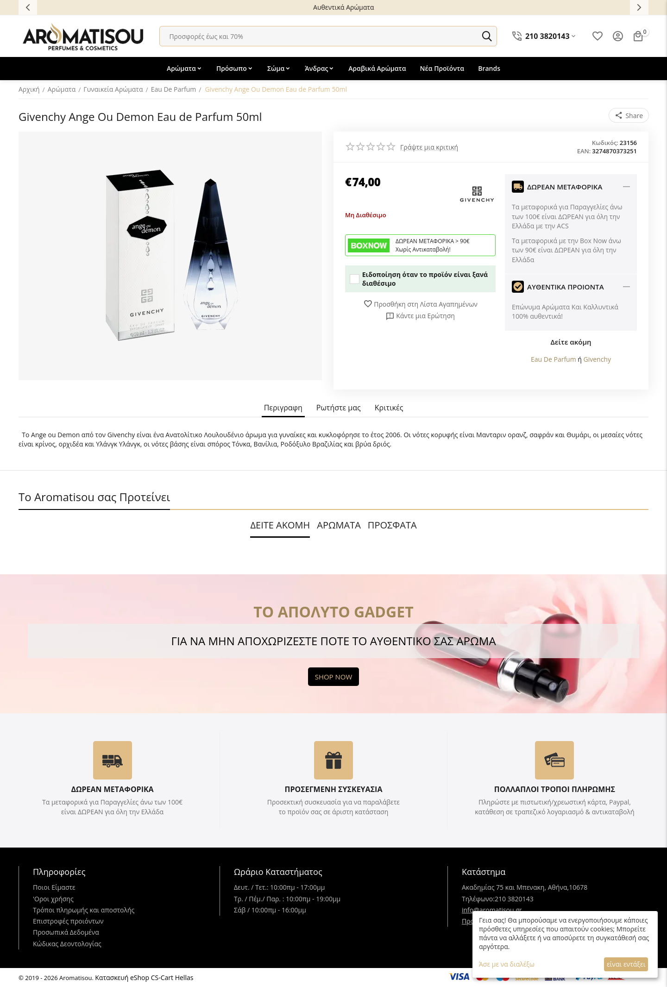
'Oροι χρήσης (53, 898)
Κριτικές (389, 408)
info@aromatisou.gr (492, 909)
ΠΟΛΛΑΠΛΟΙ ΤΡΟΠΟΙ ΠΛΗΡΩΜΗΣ (554, 789)
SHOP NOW (333, 676)
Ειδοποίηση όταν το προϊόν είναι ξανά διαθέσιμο (419, 279)
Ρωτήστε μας (338, 408)
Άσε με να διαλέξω (507, 964)
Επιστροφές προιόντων (68, 921)
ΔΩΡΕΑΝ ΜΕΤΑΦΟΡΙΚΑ (112, 789)
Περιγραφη (283, 408)
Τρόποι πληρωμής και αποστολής (83, 909)
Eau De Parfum (553, 359)
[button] (628, 115)
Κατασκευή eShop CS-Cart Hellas (144, 977)
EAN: (584, 151)
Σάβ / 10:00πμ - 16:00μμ (270, 909)
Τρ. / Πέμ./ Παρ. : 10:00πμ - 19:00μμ (287, 898)
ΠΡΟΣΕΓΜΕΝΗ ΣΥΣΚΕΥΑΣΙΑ (333, 789)
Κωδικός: (605, 142)
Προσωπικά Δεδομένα (66, 932)
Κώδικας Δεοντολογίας (67, 943)
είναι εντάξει (626, 964)
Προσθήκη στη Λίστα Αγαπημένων (420, 303)
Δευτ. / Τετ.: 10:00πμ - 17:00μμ (279, 887)
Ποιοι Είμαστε (54, 887)
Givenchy (597, 359)
